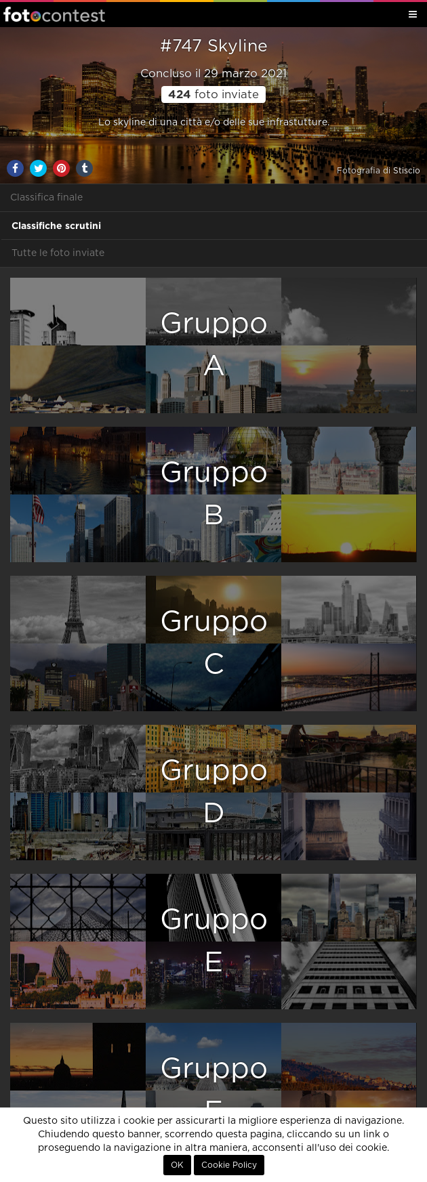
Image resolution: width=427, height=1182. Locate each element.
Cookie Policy (229, 1165)
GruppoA (214, 345)
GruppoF (214, 1090)
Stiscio (406, 171)
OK (177, 1165)
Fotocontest (54, 14)
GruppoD (214, 792)
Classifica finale (46, 198)
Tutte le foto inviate (58, 253)
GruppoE (214, 941)
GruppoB (214, 494)
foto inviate (213, 94)
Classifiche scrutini (56, 225)
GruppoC (214, 643)
